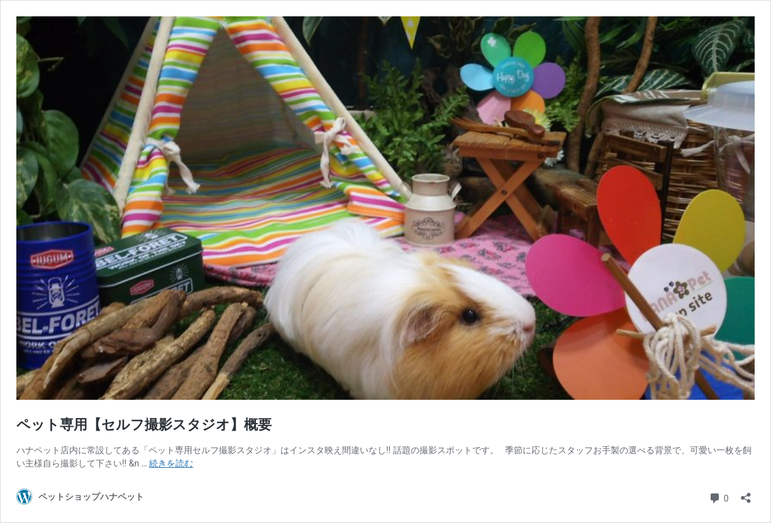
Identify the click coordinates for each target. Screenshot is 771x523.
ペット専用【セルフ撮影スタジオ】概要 (144, 424)
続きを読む (171, 463)
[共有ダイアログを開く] (746, 494)
